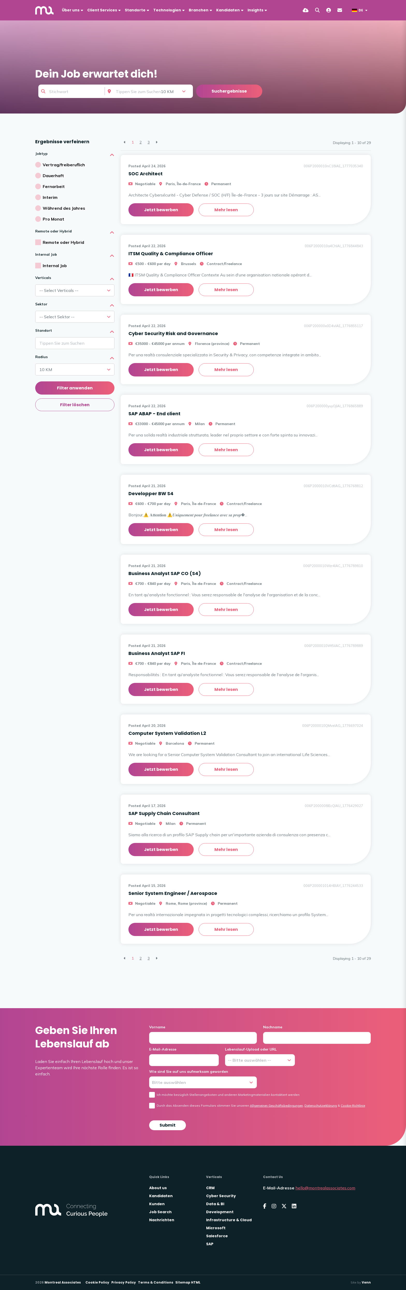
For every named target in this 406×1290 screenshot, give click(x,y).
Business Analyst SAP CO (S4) (164, 573)
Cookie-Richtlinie (353, 1105)
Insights (255, 10)
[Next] (157, 142)
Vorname (157, 1027)
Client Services (102, 10)
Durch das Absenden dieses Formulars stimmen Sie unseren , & (261, 1105)
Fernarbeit (54, 186)
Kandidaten (228, 10)
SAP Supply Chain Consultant (164, 813)
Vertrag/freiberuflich (64, 164)
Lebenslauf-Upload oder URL (251, 1049)
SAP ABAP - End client (154, 413)
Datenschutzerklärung (320, 1105)
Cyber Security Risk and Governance (173, 333)
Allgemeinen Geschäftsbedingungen (276, 1105)
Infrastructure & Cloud (229, 1220)
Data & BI (215, 1203)
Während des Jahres (64, 208)
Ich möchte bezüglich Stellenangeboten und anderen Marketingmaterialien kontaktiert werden (228, 1095)
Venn (366, 1282)
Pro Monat (53, 219)
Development (220, 1211)
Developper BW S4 (150, 493)
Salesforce (217, 1236)
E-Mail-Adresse (162, 1049)
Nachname (272, 1027)
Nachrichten (161, 1220)
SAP (209, 1244)
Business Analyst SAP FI (156, 653)
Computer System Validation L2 (167, 733)
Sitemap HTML (187, 1282)
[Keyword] (71, 91)
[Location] (134, 91)
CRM (210, 1187)
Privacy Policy (123, 1282)
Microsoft (216, 1228)
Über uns (70, 10)
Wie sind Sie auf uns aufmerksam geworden (188, 1071)
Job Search (160, 1211)
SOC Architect (145, 173)
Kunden (157, 1203)
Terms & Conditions (155, 1282)
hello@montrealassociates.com (325, 1187)
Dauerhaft (53, 175)
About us (158, 1187)
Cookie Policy (97, 1282)
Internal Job (55, 265)
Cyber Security (221, 1195)
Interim (50, 197)
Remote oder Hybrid (63, 242)
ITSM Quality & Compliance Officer (170, 253)
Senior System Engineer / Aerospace (172, 893)
